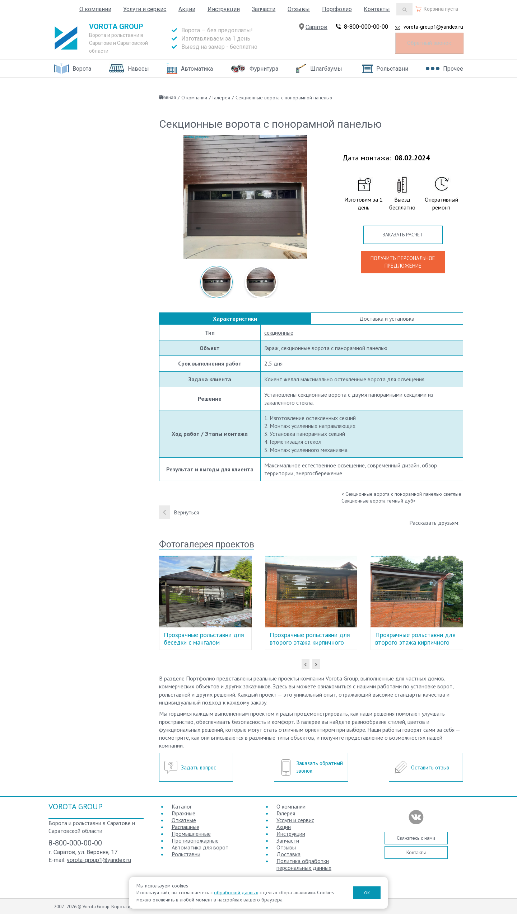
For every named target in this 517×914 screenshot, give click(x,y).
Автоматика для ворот (200, 847)
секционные (278, 332)
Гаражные (183, 813)
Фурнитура (264, 68)
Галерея (221, 97)
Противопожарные (195, 840)
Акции (186, 9)
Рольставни (392, 68)
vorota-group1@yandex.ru (433, 30)
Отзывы (299, 9)
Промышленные (191, 833)
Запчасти (263, 9)
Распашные (185, 826)
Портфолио (337, 9)
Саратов (316, 30)
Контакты (377, 9)
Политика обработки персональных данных (303, 864)
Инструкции (224, 9)
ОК (367, 892)
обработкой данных (236, 892)
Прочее (453, 68)
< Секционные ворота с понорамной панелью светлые (401, 494)
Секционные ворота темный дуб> (378, 501)
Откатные (184, 820)
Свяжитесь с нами (416, 838)
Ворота (82, 68)
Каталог (182, 806)
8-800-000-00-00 (366, 29)
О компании (95, 9)
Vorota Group (116, 26)
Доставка (288, 854)
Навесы (138, 68)
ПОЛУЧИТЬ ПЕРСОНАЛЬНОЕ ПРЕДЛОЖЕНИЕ (403, 262)
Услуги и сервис (144, 9)
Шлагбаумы (326, 68)
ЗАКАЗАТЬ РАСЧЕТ (403, 234)
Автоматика (197, 68)
